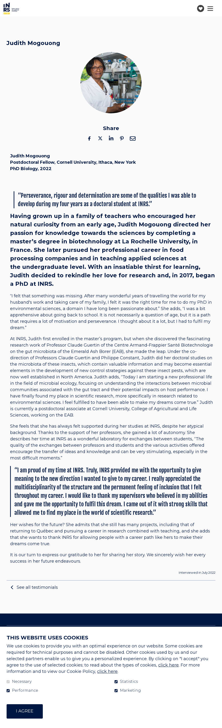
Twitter (100, 138)
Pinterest (121, 138)
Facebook (89, 138)
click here (168, 665)
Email (132, 138)
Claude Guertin (83, 345)
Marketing (130, 690)
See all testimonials (37, 587)
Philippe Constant (120, 358)
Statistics (129, 681)
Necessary (22, 681)
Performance (25, 690)
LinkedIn (111, 138)
